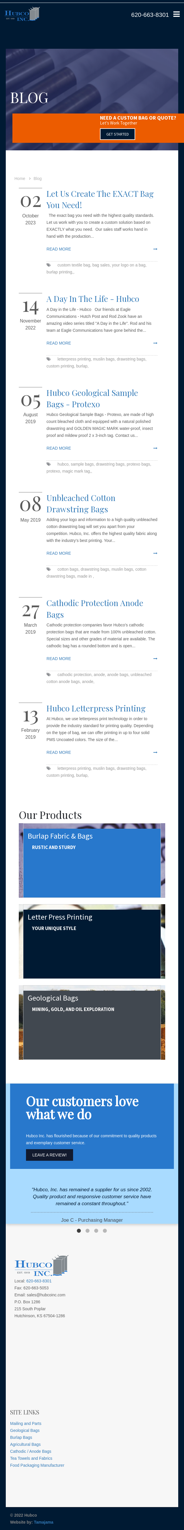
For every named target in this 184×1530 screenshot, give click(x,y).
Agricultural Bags (25, 1444)
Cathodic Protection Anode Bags (95, 608)
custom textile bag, (74, 265)
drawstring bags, (132, 359)
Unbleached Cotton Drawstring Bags (81, 503)
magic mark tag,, (77, 471)
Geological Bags (25, 1430)
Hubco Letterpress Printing (96, 708)
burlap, (82, 366)
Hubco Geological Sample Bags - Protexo (92, 398)
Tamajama (43, 1522)
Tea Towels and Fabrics (31, 1458)
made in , (85, 576)
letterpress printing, (74, 359)
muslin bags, (104, 359)
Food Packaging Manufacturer (37, 1465)
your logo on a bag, (129, 265)
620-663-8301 (150, 14)
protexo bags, (139, 464)
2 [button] (87, 1231)
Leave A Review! (49, 1155)
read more (59, 249)
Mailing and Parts (25, 1423)
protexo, (54, 471)
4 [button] (105, 1231)
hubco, (63, 464)
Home (19, 178)
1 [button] (79, 1231)
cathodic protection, (74, 674)
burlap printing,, (61, 272)
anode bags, (118, 674)
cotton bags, (68, 569)
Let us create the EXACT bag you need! (100, 199)
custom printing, (61, 366)
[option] (92, 1205)
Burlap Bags (21, 1437)
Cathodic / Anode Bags (30, 1451)
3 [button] (96, 1231)
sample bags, (83, 464)
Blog (38, 178)
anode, (100, 674)
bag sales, (101, 265)
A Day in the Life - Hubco (93, 298)
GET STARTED (117, 134)
